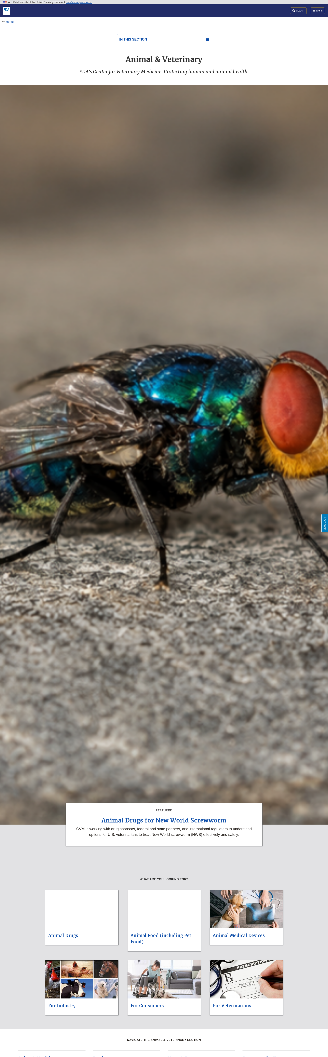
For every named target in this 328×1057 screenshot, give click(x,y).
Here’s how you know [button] (79, 2)
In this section (133, 39)
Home (10, 21)
